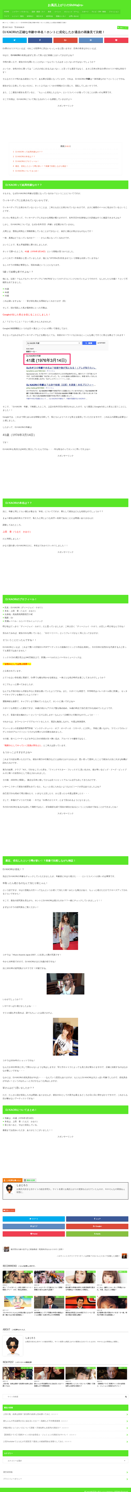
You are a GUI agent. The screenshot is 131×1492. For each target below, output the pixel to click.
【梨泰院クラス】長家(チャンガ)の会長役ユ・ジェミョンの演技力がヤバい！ (37, 1432)
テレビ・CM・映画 (100, 12)
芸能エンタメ (61, 16)
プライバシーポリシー (12, 1476)
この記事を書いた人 (13, 1179)
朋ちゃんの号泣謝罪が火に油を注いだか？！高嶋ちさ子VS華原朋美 (34, 1419)
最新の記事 (31, 1179)
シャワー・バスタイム (20, 12)
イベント (58, 12)
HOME (6, 12)
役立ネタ (40, 16)
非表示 (67, 145)
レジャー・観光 (18, 16)
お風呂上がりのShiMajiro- (65, 5)
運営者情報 (7, 1469)
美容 (50, 12)
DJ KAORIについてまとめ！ (26, 170)
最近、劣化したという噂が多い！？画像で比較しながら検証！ (40, 165)
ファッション (115, 12)
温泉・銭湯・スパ (38, 12)
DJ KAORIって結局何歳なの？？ (28, 150)
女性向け (30, 16)
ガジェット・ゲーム (72, 12)
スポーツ (86, 12)
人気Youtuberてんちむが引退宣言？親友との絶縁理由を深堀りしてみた (35, 1439)
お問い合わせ (74, 16)
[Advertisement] (65, 123)
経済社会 (50, 16)
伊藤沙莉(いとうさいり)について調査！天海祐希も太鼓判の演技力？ (34, 1426)
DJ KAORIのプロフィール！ (26, 160)
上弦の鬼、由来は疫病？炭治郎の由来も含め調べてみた (29, 1413)
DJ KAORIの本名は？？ (24, 155)
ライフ (6, 16)
